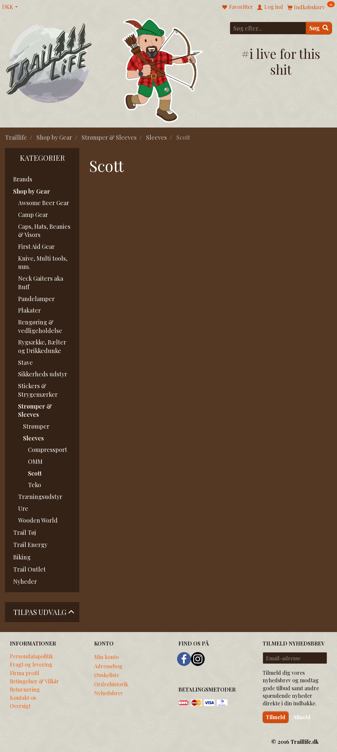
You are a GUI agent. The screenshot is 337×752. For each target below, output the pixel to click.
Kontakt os (23, 697)
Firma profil (24, 672)
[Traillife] (49, 62)
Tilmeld (275, 717)
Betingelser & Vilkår (34, 681)
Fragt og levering (31, 664)
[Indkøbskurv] (311, 6)
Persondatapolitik (31, 656)
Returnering (25, 689)
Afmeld (302, 717)
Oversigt (20, 705)
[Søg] (319, 28)
